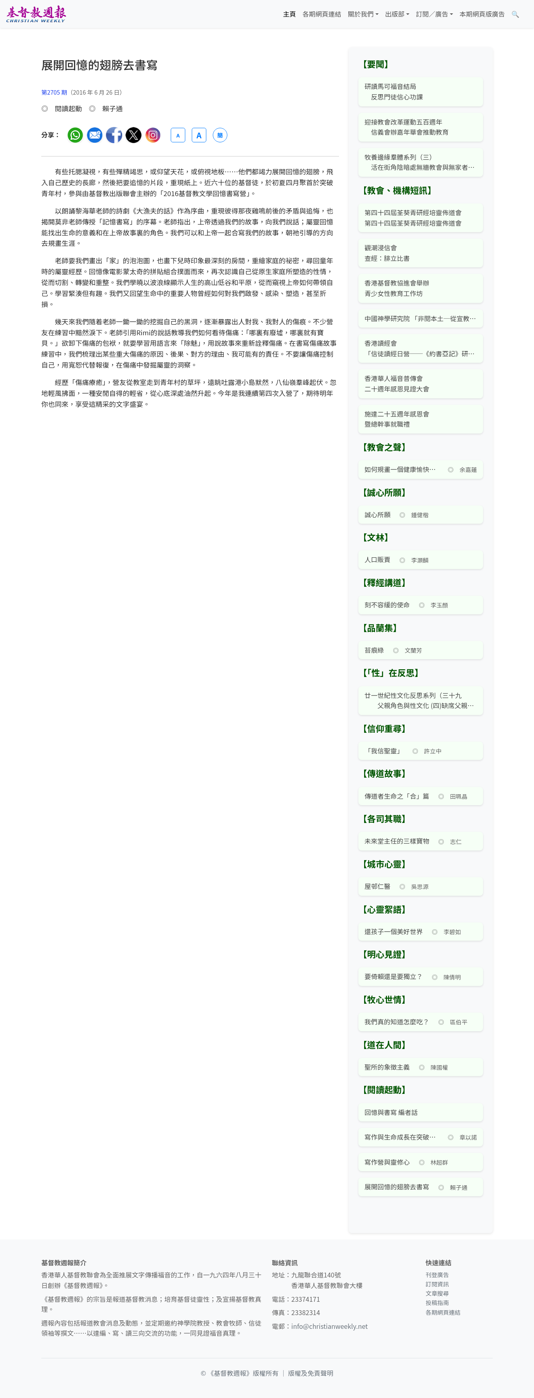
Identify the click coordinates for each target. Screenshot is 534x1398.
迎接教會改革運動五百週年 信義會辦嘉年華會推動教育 (406, 127)
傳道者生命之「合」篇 (396, 796)
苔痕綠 (374, 650)
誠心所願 (377, 514)
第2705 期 (54, 92)
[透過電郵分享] (95, 135)
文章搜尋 (437, 1293)
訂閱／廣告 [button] (432, 14)
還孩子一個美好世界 (393, 931)
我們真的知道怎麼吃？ (396, 1021)
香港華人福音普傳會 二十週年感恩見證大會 (396, 383)
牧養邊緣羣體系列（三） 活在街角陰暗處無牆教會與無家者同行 (420, 162)
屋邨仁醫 (377, 886)
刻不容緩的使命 (387, 604)
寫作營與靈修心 (387, 1162)
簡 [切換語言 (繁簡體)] (220, 135)
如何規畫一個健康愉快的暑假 (401, 469)
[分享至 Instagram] (153, 135)
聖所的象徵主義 (387, 1067)
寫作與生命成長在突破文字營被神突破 (401, 1137)
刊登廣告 (437, 1274)
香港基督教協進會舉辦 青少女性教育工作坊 (396, 288)
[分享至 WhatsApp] (75, 135)
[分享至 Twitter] (133, 135)
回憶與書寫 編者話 (391, 1112)
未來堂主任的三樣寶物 (396, 841)
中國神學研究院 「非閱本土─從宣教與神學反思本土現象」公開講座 (420, 318)
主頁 (289, 14)
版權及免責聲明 (310, 1373)
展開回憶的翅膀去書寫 (396, 1186)
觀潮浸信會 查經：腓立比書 (387, 253)
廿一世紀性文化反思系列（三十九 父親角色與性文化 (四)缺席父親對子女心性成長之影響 (420, 700)
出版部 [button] (395, 14)
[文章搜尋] (515, 14)
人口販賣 (377, 559)
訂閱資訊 (437, 1284)
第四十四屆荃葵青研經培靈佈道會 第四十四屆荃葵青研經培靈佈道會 (413, 217)
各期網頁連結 (322, 14)
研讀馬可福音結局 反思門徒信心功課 (393, 91)
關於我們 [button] (361, 14)
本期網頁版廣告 (482, 14)
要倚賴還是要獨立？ (393, 976)
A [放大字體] (199, 135)
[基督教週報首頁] (36, 14)
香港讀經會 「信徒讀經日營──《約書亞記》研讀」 (420, 348)
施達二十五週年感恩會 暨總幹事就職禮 (396, 419)
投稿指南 (437, 1302)
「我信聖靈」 (383, 750)
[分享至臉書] (114, 135)
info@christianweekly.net (329, 1326)
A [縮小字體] (178, 135)
